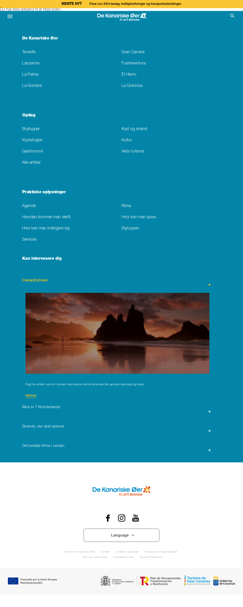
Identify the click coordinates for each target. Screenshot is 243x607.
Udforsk (30, 395)
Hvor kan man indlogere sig (46, 228)
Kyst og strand (134, 129)
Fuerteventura (134, 63)
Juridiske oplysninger (127, 552)
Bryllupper (31, 129)
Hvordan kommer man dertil (46, 217)
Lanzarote (30, 63)
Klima (126, 206)
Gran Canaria (133, 52)
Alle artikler (31, 163)
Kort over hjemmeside (95, 557)
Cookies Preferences (151, 557)
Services (29, 240)
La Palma (30, 75)
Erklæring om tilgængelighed (161, 552)
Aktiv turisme (133, 151)
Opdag (28, 116)
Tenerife (28, 52)
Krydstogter (32, 140)
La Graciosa (132, 86)
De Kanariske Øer (40, 39)
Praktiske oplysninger (44, 192)
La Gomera (32, 86)
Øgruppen (130, 228)
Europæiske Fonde (123, 557)
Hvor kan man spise (139, 217)
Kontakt (105, 552)
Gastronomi (32, 151)
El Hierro (129, 75)
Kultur (127, 140)
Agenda (29, 206)
